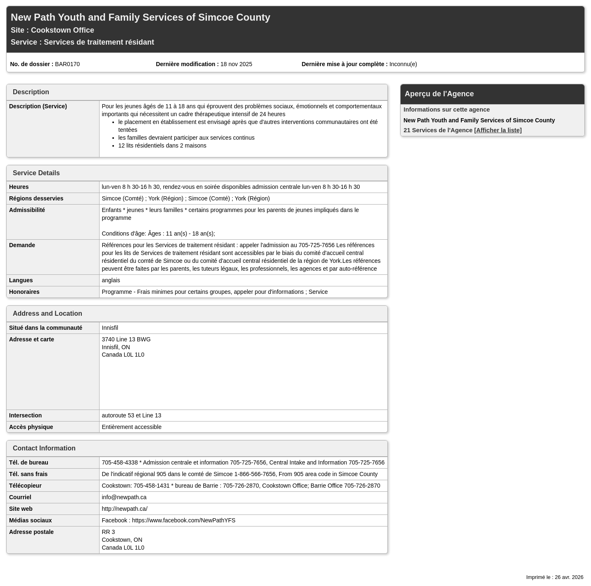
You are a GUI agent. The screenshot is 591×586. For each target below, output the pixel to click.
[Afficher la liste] (498, 130)
